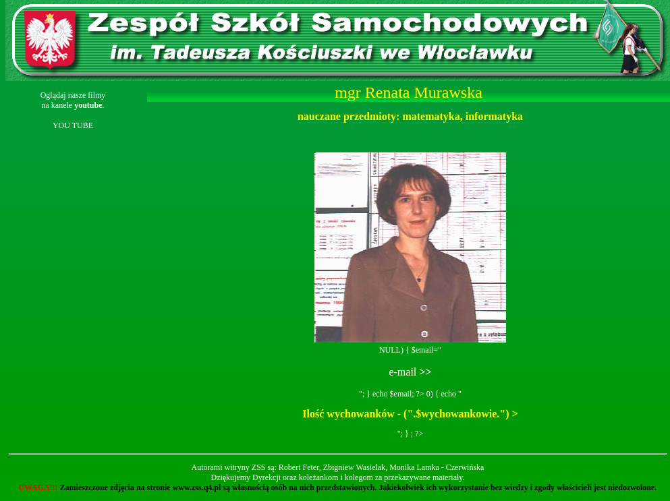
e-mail (410, 372)
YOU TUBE (73, 125)
